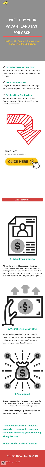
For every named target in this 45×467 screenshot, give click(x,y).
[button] (3, 463)
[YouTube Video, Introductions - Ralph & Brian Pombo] (22, 185)
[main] (22, 26)
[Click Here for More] (22, 200)
